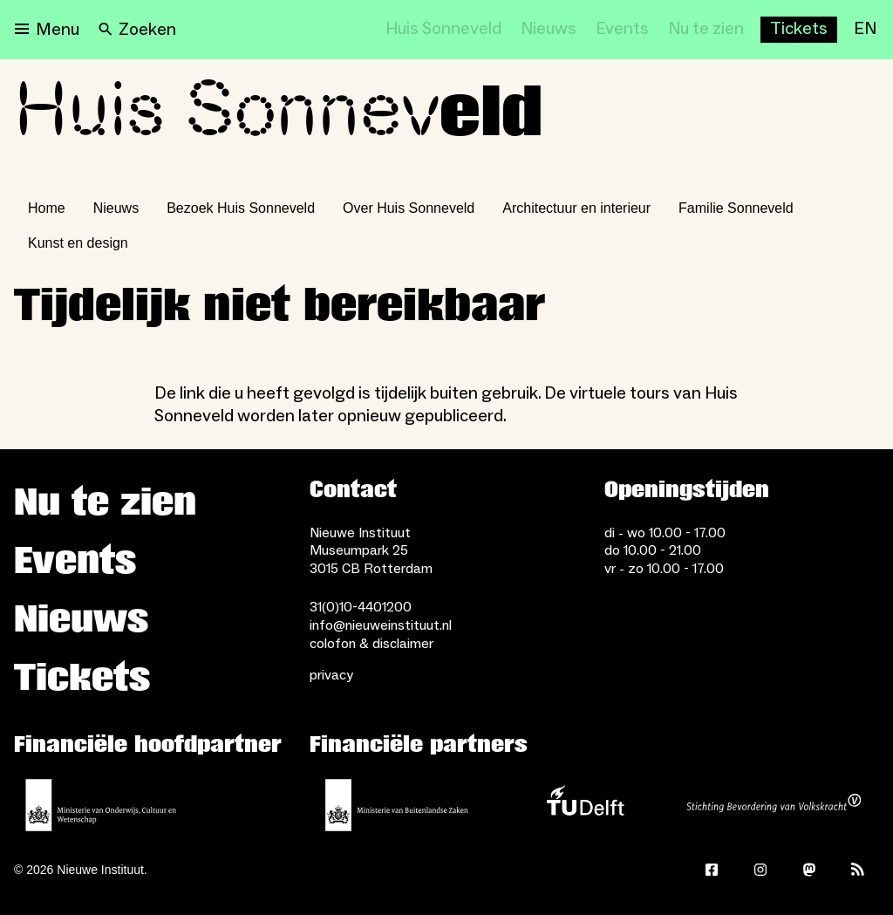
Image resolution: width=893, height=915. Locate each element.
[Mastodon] (809, 870)
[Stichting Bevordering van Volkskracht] (773, 805)
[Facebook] (712, 870)
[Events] (622, 30)
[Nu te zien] (705, 30)
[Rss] (858, 870)
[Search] (137, 29)
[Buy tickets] (798, 30)
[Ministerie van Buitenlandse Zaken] (397, 805)
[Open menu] (47, 29)
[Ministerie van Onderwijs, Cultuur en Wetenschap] (101, 805)
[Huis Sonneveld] (443, 30)
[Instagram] (760, 870)
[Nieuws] (548, 30)
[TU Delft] (585, 805)
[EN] (865, 30)
